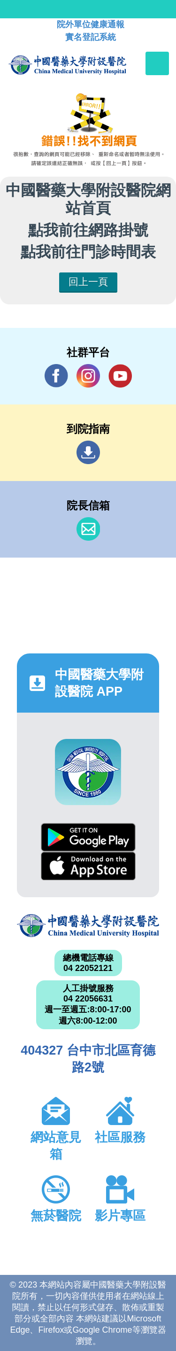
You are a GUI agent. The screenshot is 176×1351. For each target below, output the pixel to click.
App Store (88, 866)
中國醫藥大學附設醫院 (88, 925)
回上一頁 (88, 281)
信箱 (88, 529)
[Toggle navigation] (157, 63)
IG (88, 376)
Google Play (88, 837)
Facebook (56, 375)
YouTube (120, 375)
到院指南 (88, 452)
